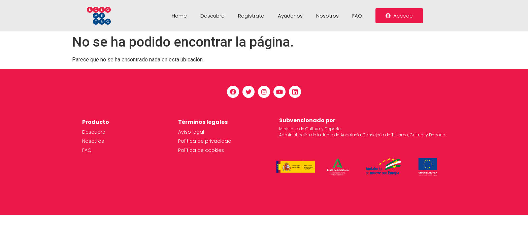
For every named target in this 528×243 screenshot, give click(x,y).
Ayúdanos (290, 15)
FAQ (357, 15)
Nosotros (327, 15)
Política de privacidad (204, 141)
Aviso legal (191, 132)
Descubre (212, 15)
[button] (399, 15)
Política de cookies (201, 150)
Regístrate (251, 15)
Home (179, 15)
